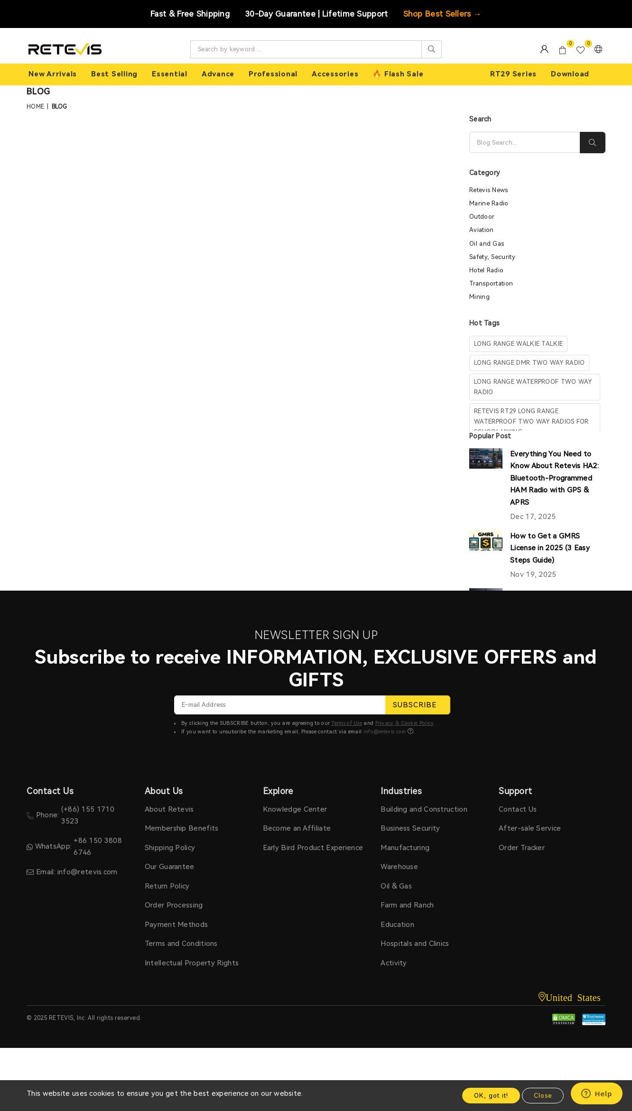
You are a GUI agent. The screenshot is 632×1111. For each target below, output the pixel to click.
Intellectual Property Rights (192, 963)
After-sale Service (530, 828)
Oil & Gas (396, 886)
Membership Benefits (182, 828)
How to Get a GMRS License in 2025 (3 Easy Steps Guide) (550, 548)
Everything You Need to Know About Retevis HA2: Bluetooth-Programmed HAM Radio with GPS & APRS (554, 478)
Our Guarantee (170, 866)
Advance (218, 74)
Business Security (410, 828)
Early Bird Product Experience (313, 847)
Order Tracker (522, 847)
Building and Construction (424, 809)
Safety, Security (492, 256)
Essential (169, 74)
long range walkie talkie (518, 343)
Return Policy (167, 886)
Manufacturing (405, 847)
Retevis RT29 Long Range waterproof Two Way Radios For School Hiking (531, 421)
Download (570, 74)
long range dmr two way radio (529, 362)
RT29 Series (513, 74)
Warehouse (399, 866)
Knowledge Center (295, 809)
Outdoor (481, 216)
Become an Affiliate (297, 828)
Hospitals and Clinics (415, 943)
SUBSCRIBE (418, 705)
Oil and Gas (486, 243)
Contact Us (518, 809)
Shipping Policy (170, 847)
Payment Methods (176, 924)
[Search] (524, 142)
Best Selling (114, 74)
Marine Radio (489, 203)
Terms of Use (346, 723)
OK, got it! (491, 1095)
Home (35, 106)
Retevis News (488, 190)
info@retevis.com (384, 732)
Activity (394, 963)
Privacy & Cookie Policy (404, 723)
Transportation (491, 283)
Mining (479, 296)
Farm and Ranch (407, 905)
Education (397, 924)
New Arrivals (52, 74)
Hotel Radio (486, 270)
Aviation (481, 229)
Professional (273, 74)
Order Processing (174, 905)
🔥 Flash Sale (397, 74)
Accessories (335, 74)
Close (543, 1095)
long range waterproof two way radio (533, 387)
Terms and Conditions (181, 943)
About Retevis (169, 809)
